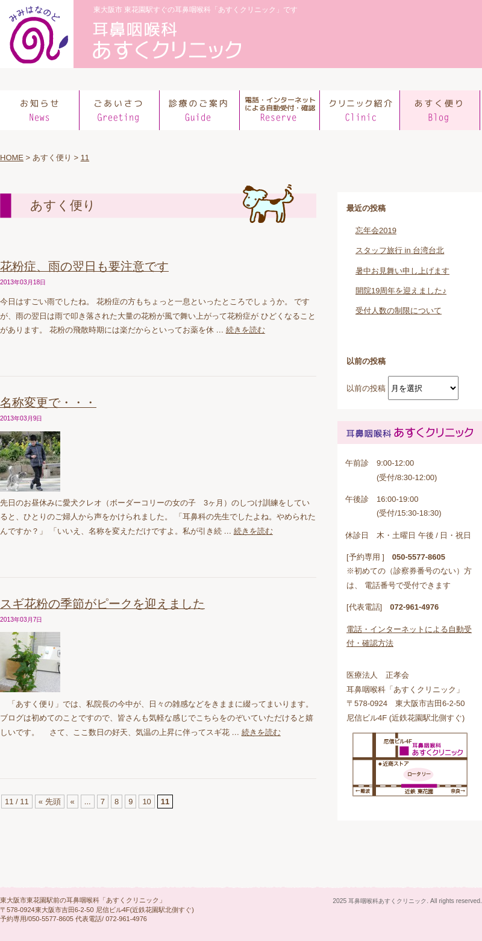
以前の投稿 (366, 388)
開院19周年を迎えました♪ (400, 290)
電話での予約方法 (280, 110)
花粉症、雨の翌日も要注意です (84, 266)
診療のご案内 (200, 110)
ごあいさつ (120, 110)
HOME (11, 157)
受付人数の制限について (398, 310)
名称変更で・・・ (48, 402)
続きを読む (245, 329)
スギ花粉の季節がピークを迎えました (102, 603)
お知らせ (40, 110)
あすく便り (441, 110)
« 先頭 (50, 801)
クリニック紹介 (361, 110)
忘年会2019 (375, 230)
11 (85, 157)
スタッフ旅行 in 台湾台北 (399, 250)
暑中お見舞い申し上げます (402, 270)
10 (146, 801)
